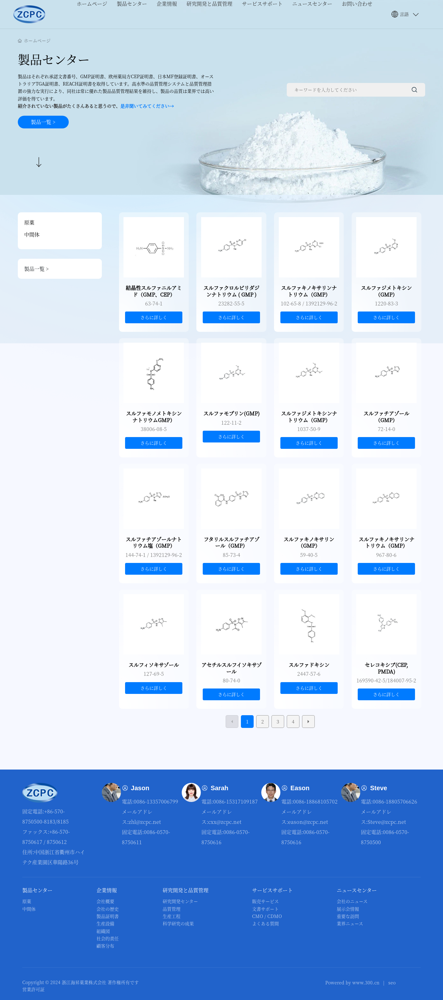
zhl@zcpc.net (145, 821)
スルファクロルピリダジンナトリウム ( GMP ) (231, 291)
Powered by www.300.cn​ (352, 982)
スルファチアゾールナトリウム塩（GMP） (154, 543)
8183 (49, 821)
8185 (63, 821)
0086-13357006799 (156, 801)
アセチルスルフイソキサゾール (231, 668)
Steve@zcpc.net (387, 821)
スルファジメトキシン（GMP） (386, 291)
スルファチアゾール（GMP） (386, 417)
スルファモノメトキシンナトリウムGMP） (154, 417)
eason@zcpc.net (308, 821)
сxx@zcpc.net (225, 821)
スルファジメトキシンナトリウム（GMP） (309, 417)
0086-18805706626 (395, 801)
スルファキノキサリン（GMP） (309, 543)
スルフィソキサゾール (154, 664)
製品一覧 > (59, 268)
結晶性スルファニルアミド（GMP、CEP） (154, 291)
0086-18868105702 (315, 801)
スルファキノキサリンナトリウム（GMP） (309, 291)
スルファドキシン (309, 664)
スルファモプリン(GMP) (231, 413)
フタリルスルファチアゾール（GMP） (231, 543)
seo (392, 982)
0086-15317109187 (235, 801)
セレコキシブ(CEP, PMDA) (386, 668)
